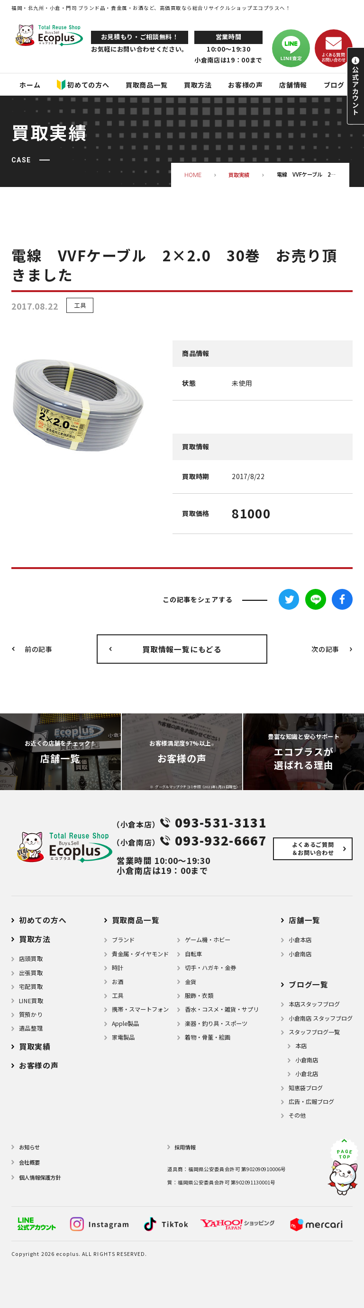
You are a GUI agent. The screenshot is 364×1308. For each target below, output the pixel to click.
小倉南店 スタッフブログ (321, 1018)
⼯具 (117, 995)
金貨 (190, 982)
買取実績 (35, 1046)
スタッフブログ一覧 (314, 1032)
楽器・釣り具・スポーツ (216, 1023)
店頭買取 (31, 958)
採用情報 (184, 1147)
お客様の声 (39, 1065)
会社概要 (29, 1162)
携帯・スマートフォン (140, 1009)
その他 (297, 1115)
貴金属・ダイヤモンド (140, 954)
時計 (117, 967)
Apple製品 (125, 1023)
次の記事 (325, 649)
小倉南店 (300, 954)
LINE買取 (31, 1001)
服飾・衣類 (199, 995)
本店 (301, 1045)
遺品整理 (31, 1028)
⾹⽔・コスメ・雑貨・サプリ (222, 1009)
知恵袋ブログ (306, 1088)
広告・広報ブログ (311, 1101)
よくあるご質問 (313, 848)
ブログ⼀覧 (308, 984)
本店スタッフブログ (314, 1004)
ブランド (123, 939)
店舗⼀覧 (304, 920)
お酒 (117, 982)
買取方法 (35, 939)
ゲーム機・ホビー (207, 939)
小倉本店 (300, 939)
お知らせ (29, 1147)
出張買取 (31, 973)
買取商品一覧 (136, 920)
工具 (80, 305)
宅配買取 (31, 986)
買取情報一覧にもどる (182, 649)
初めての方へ (43, 920)
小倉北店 (306, 1073)
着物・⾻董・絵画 (207, 1037)
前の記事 (39, 649)
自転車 (193, 954)
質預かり (31, 1014)
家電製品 (123, 1037)
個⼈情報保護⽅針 (40, 1177)
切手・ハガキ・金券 (210, 967)
